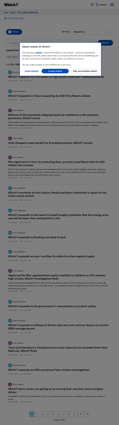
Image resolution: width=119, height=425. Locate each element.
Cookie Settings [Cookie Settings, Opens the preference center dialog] (32, 71)
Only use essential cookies (85, 71)
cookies (38, 52)
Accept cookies (55, 71)
